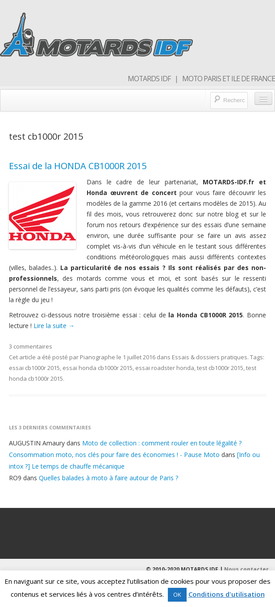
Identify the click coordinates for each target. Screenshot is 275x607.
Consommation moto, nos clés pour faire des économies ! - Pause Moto (114, 454)
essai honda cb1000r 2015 (97, 368)
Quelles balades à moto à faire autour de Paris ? (108, 478)
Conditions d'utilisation (226, 594)
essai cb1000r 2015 (34, 368)
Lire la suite (54, 325)
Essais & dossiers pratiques (209, 357)
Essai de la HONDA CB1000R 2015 (77, 166)
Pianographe (97, 357)
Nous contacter (246, 569)
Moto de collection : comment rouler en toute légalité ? (162, 443)
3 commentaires (30, 346)
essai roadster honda (164, 368)
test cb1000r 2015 (220, 368)
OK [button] (177, 594)
